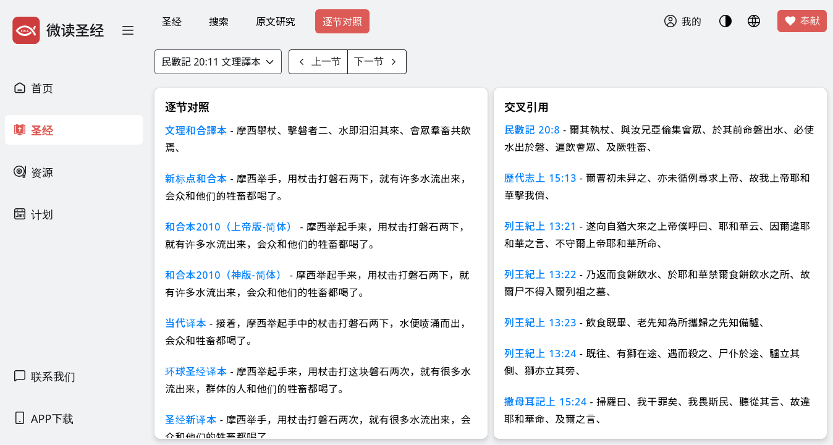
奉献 (802, 21)
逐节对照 (342, 21)
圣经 (172, 21)
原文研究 (275, 21)
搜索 (219, 21)
